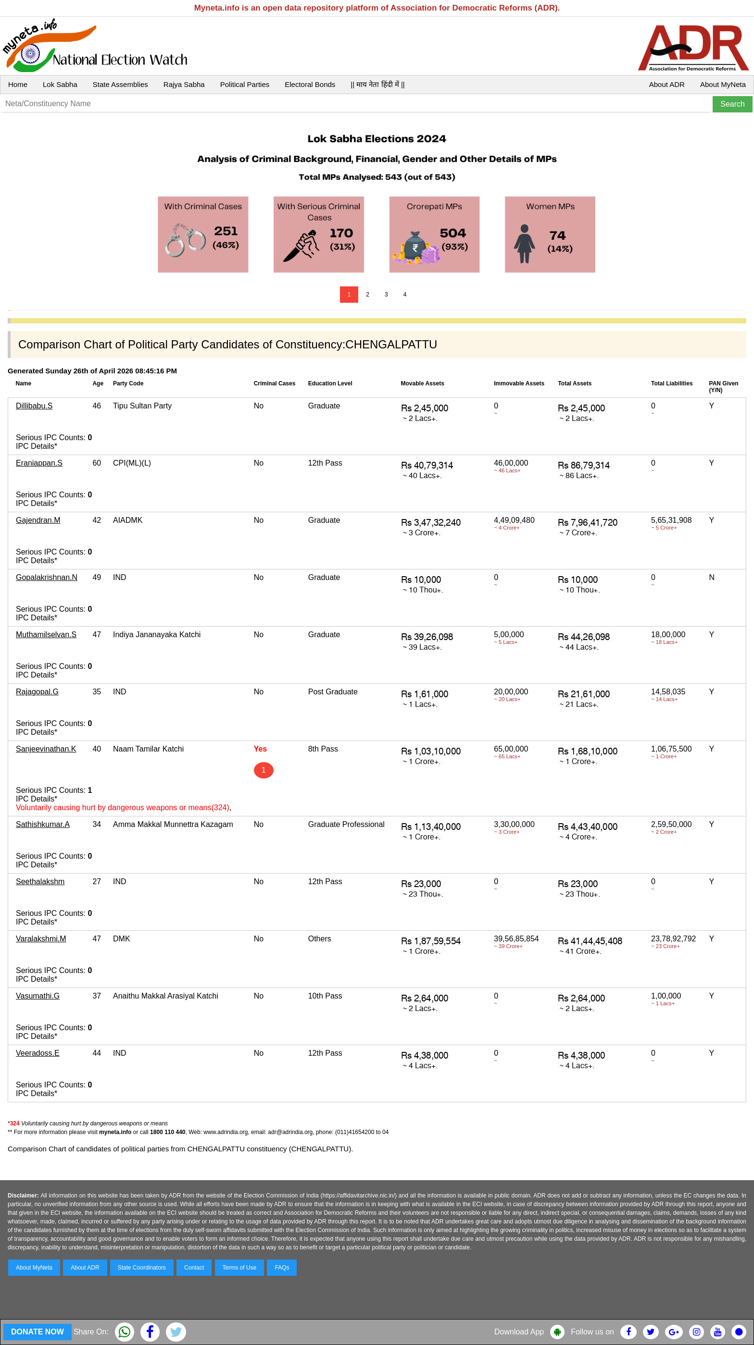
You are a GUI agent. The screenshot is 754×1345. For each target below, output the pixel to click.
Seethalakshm (40, 881)
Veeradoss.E (38, 1053)
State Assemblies (120, 84)
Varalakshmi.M (41, 939)
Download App (519, 1332)
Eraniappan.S (39, 463)
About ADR (667, 84)
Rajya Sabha (184, 84)
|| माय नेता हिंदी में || (377, 84)
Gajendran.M (38, 520)
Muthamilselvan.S (46, 634)
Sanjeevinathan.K (46, 749)
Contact (194, 1267)
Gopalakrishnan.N (46, 577)
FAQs (282, 1267)
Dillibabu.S (34, 406)
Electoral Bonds (310, 84)
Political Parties (245, 84)
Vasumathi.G (38, 996)
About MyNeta (723, 84)
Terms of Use (240, 1267)
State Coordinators (142, 1267)
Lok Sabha (60, 84)
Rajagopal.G (37, 692)
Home (17, 84)
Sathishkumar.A (43, 824)
